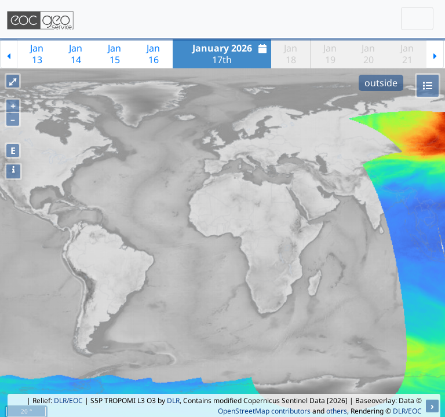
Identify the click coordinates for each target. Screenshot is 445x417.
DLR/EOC (68, 400)
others (336, 411)
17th (231, 54)
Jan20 (368, 54)
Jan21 (407, 54)
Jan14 (75, 54)
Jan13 (36, 54)
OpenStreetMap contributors (264, 411)
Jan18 (290, 54)
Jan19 (330, 54)
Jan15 (114, 54)
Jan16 (153, 54)
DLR (173, 400)
